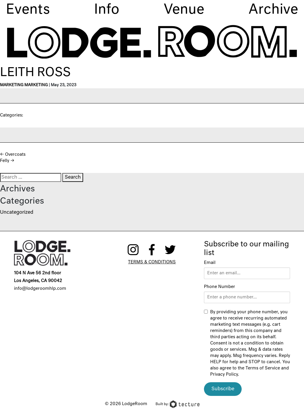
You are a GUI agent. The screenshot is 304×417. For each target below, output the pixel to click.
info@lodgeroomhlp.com (40, 289)
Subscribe (222, 389)
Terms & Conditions (152, 262)
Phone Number (219, 287)
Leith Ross (35, 73)
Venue (184, 10)
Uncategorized (16, 212)
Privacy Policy (224, 374)
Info (106, 10)
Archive (273, 10)
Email (210, 263)
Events (28, 10)
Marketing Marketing (24, 85)
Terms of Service (263, 368)
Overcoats (13, 154)
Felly (7, 161)
